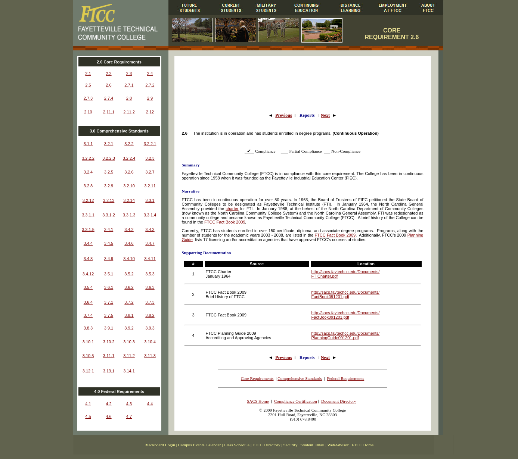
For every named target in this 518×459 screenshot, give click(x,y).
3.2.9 (108, 186)
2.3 (129, 73)
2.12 (150, 112)
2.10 (88, 112)
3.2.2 (128, 143)
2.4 (150, 73)
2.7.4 (108, 98)
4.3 (129, 404)
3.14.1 (129, 371)
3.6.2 (128, 287)
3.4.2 (128, 229)
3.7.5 (108, 315)
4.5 (88, 416)
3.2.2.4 (129, 158)
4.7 (129, 416)
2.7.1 (128, 85)
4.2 (108, 404)
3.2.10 (129, 186)
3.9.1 (108, 328)
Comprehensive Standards (299, 378)
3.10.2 (109, 342)
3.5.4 (88, 287)
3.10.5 (88, 355)
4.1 (88, 404)
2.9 (150, 98)
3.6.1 (108, 287)
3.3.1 (149, 200)
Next (325, 115)
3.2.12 (88, 200)
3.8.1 (128, 315)
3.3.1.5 (88, 229)
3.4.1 (108, 229)
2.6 (108, 85)
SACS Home (258, 401)
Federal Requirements (346, 378)
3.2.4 (88, 172)
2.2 (108, 73)
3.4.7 (149, 243)
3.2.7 (149, 172)
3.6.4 (88, 302)
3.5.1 (108, 274)
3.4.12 (88, 274)
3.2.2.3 (108, 158)
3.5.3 (149, 274)
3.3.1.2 (108, 215)
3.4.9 (108, 258)
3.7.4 (88, 315)
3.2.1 (108, 143)
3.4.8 (88, 258)
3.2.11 (150, 186)
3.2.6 (128, 172)
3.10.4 (150, 342)
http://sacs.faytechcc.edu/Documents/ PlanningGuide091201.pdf (345, 335)
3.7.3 (149, 302)
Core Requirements (257, 378)
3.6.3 (149, 287)
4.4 (150, 404)
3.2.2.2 (88, 158)
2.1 (88, 73)
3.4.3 (149, 229)
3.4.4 (88, 243)
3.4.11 (150, 258)
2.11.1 (109, 112)
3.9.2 (128, 328)
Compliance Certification (295, 401)
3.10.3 (129, 342)
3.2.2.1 (150, 143)
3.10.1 (88, 342)
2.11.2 (129, 112)
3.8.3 (88, 328)
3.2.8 (88, 186)
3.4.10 (129, 258)
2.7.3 (88, 98)
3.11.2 (129, 355)
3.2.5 (108, 172)
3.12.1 (88, 371)
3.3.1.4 (150, 215)
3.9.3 (149, 328)
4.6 (108, 416)
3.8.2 (149, 315)
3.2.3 (149, 158)
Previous (283, 115)
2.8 (129, 98)
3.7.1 (108, 302)
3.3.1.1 (88, 215)
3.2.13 (109, 200)
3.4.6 (128, 243)
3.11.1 (109, 355)
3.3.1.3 (129, 215)
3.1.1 (88, 143)
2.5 (88, 85)
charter (232, 208)
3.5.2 (128, 274)
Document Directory (338, 401)
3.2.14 (129, 200)
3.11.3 (150, 355)
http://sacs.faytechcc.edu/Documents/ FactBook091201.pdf (345, 294)
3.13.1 (109, 371)
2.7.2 (149, 85)
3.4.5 (108, 243)
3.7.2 (128, 302)
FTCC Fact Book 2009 (224, 222)
